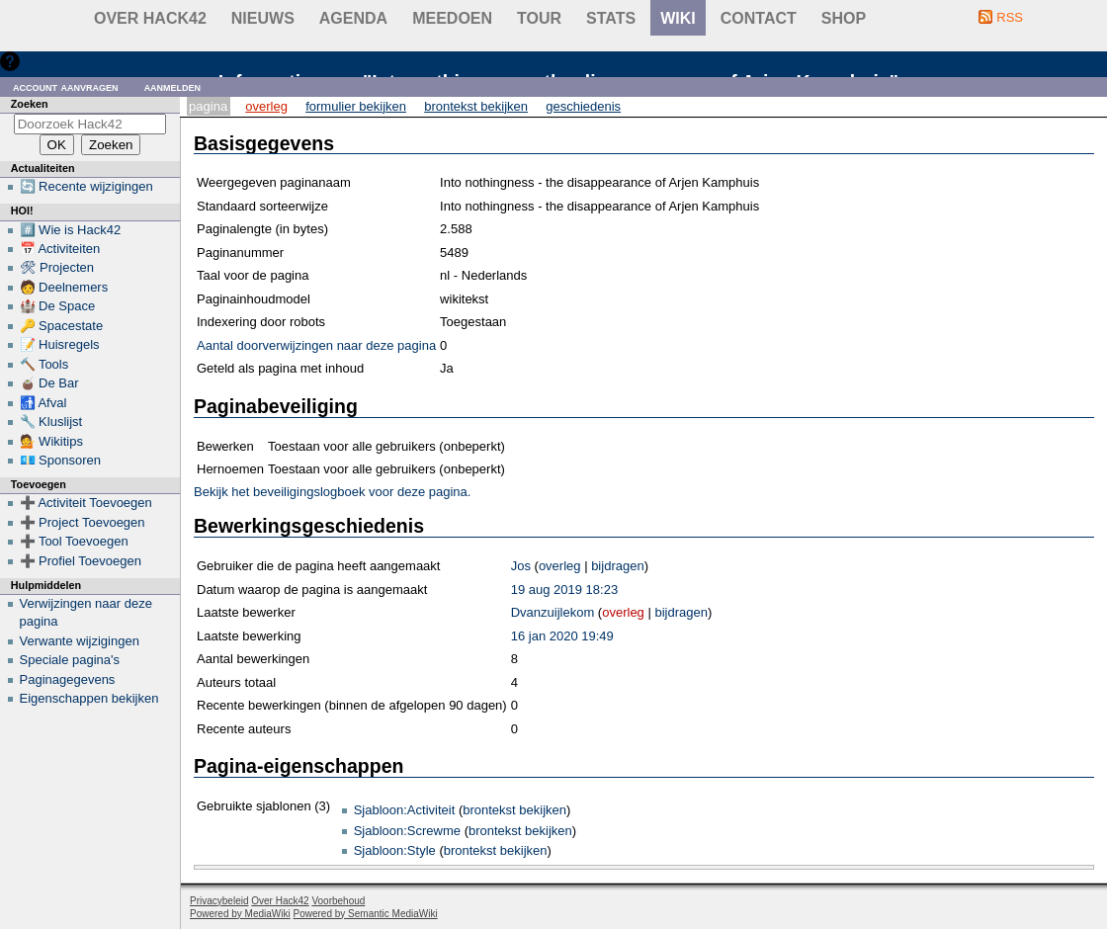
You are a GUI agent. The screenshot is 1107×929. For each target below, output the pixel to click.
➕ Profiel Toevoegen (80, 560)
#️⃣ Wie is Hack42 (71, 229)
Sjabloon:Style (395, 850)
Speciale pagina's (70, 659)
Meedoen (452, 18)
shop (843, 18)
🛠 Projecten (57, 267)
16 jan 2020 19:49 (562, 636)
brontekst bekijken (514, 809)
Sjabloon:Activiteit (405, 809)
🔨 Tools (44, 364)
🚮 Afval (43, 402)
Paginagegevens (68, 679)
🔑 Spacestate (62, 325)
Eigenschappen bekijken (89, 698)
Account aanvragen (66, 86)
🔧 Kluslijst (51, 421)
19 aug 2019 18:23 (564, 589)
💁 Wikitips (51, 441)
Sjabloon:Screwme (407, 830)
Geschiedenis (583, 106)
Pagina (208, 106)
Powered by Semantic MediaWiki (366, 913)
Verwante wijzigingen (79, 640)
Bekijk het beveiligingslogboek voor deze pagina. (332, 491)
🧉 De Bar (49, 383)
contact (759, 18)
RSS (1009, 17)
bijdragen (617, 565)
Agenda (353, 18)
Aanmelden (173, 86)
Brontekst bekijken (476, 106)
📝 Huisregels (60, 344)
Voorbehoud (338, 900)
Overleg (266, 106)
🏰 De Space (58, 305)
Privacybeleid (219, 900)
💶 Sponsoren (61, 460)
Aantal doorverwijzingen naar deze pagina (316, 345)
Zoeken (29, 104)
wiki (678, 18)
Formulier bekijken (355, 106)
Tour (539, 18)
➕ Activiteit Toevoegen (86, 502)
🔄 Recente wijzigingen (86, 186)
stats (611, 18)
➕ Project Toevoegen (82, 522)
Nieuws (263, 18)
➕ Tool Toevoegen (74, 541)
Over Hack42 (150, 18)
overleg (560, 565)
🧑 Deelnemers (64, 287)
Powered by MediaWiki (240, 913)
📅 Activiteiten (60, 248)
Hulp (38, 60)
